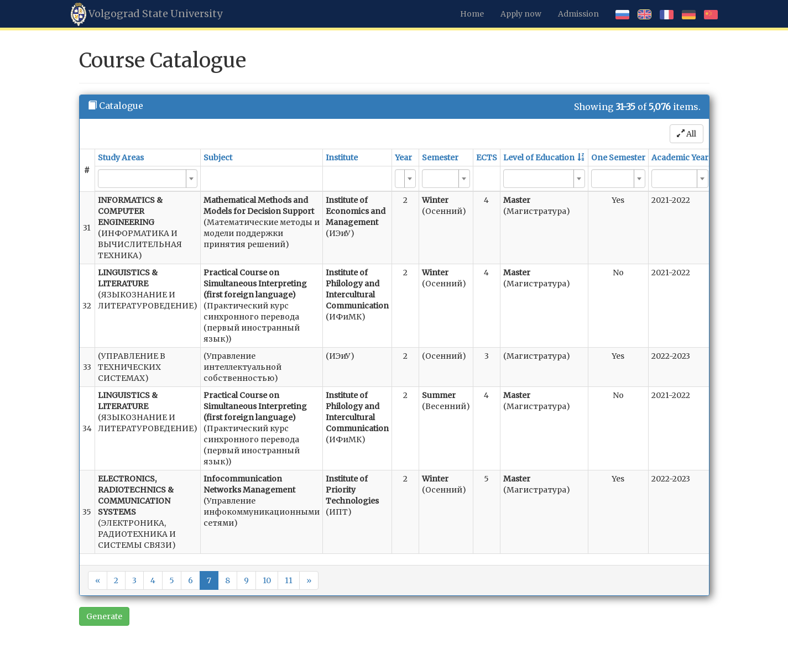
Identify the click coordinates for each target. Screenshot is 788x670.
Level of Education (539, 158)
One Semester (618, 158)
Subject (217, 158)
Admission (578, 14)
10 (267, 580)
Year (403, 158)
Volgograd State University (146, 14)
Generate (104, 616)
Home (472, 14)
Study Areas (121, 158)
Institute (342, 158)
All (686, 134)
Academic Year (679, 158)
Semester (440, 158)
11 (289, 580)
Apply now (520, 14)
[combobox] (147, 178)
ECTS (486, 158)
